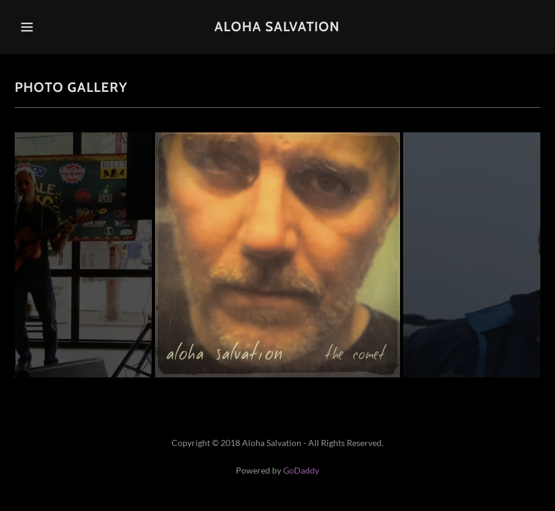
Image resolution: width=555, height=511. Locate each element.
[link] (277, 27)
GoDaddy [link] (301, 470)
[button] (42, 27)
